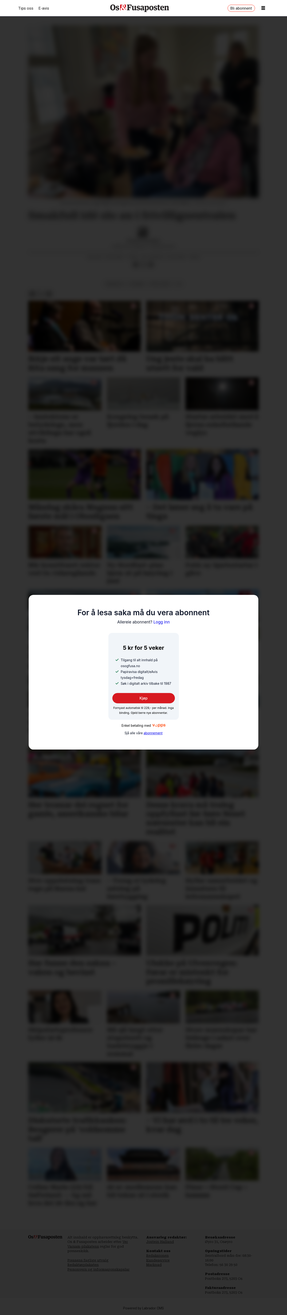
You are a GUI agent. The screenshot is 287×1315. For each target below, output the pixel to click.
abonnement (153, 733)
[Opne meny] (263, 8)
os (179, 284)
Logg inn (143, 622)
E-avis (44, 8)
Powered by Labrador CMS (143, 1308)
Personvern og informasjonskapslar (98, 1269)
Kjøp (143, 698)
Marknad (154, 1265)
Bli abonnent (241, 8)
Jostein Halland (160, 1242)
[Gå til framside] (139, 8)
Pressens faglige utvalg (88, 1260)
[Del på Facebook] (135, 264)
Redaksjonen (157, 1255)
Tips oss (25, 8)
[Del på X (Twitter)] (143, 264)
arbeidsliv (115, 284)
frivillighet (160, 284)
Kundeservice (158, 1260)
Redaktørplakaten (83, 1265)
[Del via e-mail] (150, 264)
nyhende (137, 284)
